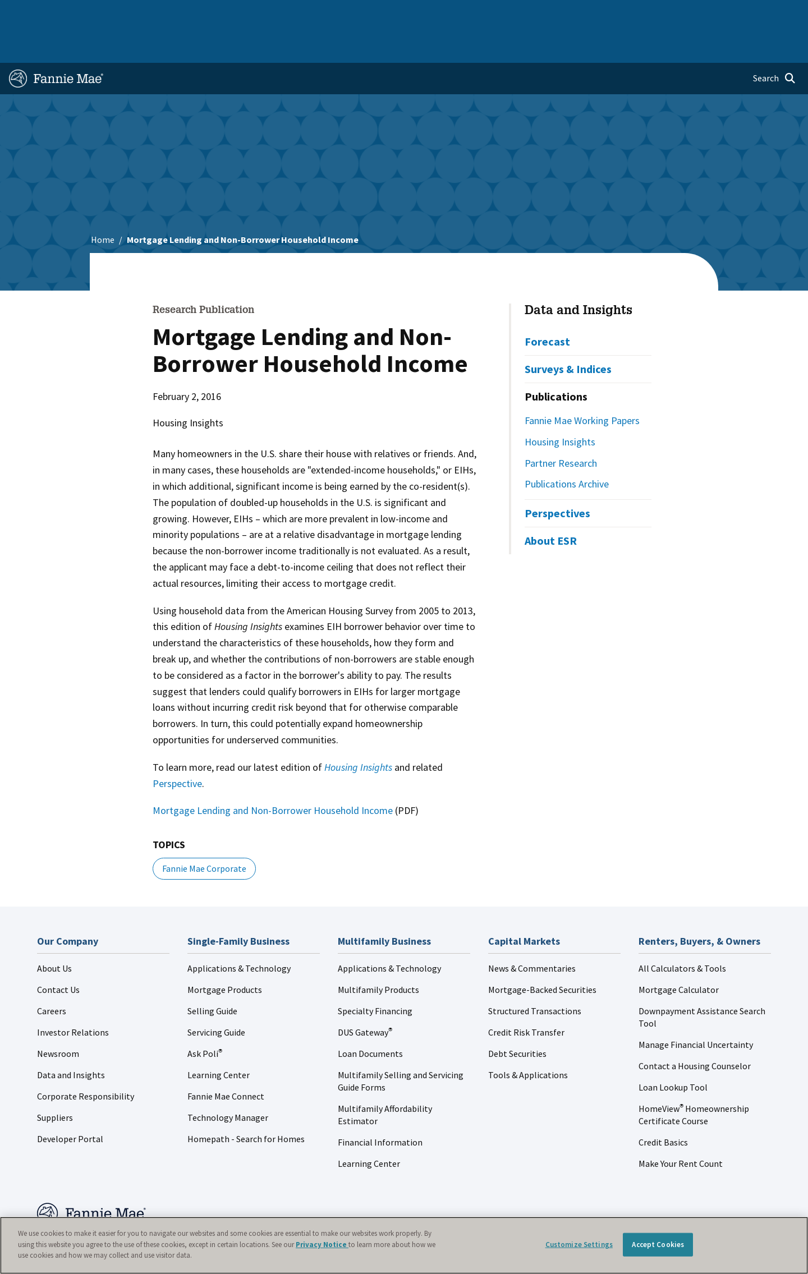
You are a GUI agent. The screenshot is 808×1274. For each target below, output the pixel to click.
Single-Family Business (97, 13)
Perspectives (557, 477)
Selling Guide (212, 975)
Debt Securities (517, 1017)
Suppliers (55, 1081)
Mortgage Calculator (679, 953)
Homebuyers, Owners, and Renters (389, 13)
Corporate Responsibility (85, 1060)
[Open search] (774, 42)
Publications (556, 360)
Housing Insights (560, 405)
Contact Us (58, 953)
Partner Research (561, 427)
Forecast (547, 305)
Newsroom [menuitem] (672, 13)
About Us (54, 932)
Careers (51, 975)
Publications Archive (567, 447)
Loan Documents (370, 1017)
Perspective (177, 747)
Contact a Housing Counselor (695, 1030)
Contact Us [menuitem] (771, 13)
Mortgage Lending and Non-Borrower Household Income (273, 774)
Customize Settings (579, 1244)
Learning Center (218, 1039)
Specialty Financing (375, 975)
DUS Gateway (365, 996)
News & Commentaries (532, 932)
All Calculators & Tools (682, 932)
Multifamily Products (378, 953)
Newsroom (58, 1017)
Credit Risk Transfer (526, 996)
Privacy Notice (322, 1244)
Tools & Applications (528, 1039)
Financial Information (380, 1106)
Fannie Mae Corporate (204, 832)
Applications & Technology (239, 932)
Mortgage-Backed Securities (542, 953)
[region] (404, 1245)
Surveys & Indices (568, 333)
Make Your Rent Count (681, 1127)
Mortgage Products (224, 953)
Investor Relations (73, 996)
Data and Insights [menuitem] (604, 13)
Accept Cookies (658, 1244)
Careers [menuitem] (721, 13)
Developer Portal (70, 1103)
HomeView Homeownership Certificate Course (694, 1079)
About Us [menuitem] (539, 13)
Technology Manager (227, 1081)
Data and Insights (578, 275)
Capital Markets (278, 13)
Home (27, 13)
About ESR (551, 505)
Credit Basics (663, 1106)
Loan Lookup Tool (673, 1051)
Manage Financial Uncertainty (696, 1008)
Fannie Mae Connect (225, 1060)
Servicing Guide (216, 996)
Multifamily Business (194, 13)
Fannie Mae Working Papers (582, 384)
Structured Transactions (534, 975)
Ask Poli (204, 1017)
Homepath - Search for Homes (246, 1103)
